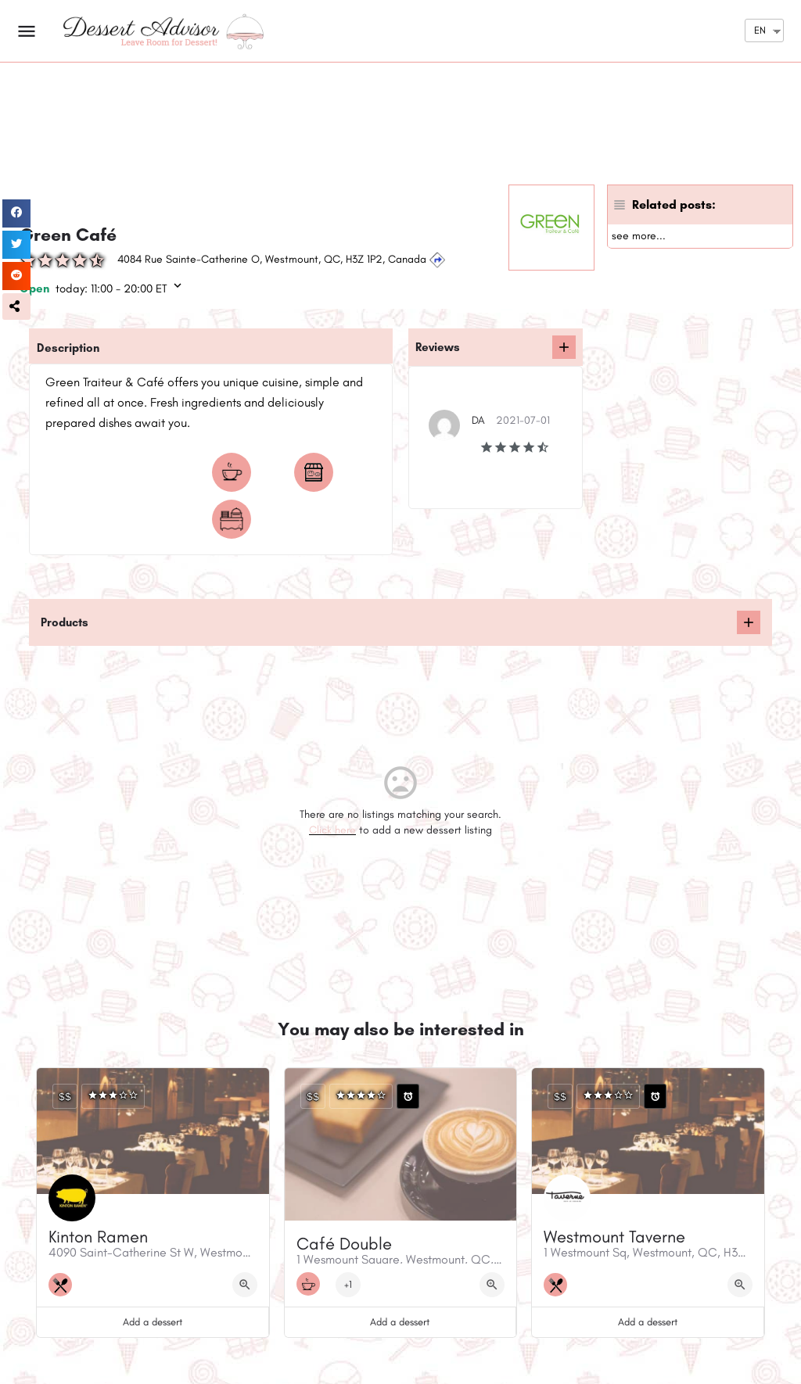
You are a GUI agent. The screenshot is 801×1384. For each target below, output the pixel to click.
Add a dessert (152, 1322)
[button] (16, 306)
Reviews (437, 347)
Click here (332, 830)
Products (64, 622)
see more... (639, 235)
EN (760, 30)
